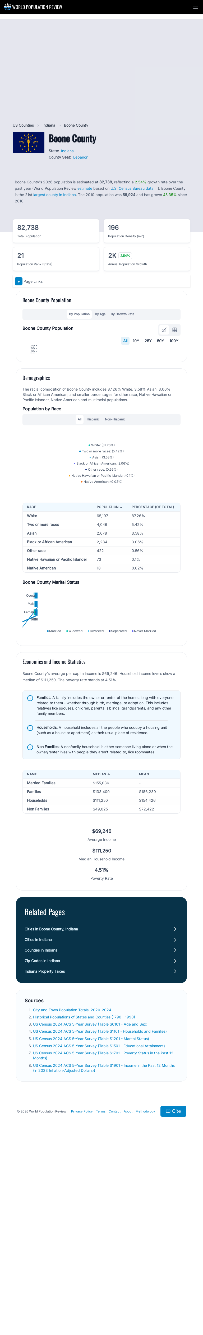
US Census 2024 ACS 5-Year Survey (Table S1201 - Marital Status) (91, 1253)
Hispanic (93, 519)
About (128, 1326)
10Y (136, 341)
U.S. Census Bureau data (132, 188)
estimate (84, 188)
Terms (100, 1326)
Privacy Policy (82, 1326)
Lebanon (80, 157)
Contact (115, 1326)
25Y (148, 341)
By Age (100, 314)
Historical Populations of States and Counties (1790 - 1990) (84, 1231)
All (125, 341)
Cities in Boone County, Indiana (51, 1143)
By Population (79, 314)
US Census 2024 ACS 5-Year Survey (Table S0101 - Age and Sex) (91, 1238)
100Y (173, 341)
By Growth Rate (122, 314)
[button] (195, 7)
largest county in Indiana (54, 194)
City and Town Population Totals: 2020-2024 (72, 1224)
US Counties (24, 125)
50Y (160, 341)
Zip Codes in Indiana (42, 1175)
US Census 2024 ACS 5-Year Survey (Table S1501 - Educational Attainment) (99, 1260)
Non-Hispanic (115, 519)
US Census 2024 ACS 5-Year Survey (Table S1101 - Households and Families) (100, 1246)
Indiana (49, 125)
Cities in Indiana (38, 1154)
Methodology (145, 1326)
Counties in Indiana (41, 1164)
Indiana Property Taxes (45, 1185)
